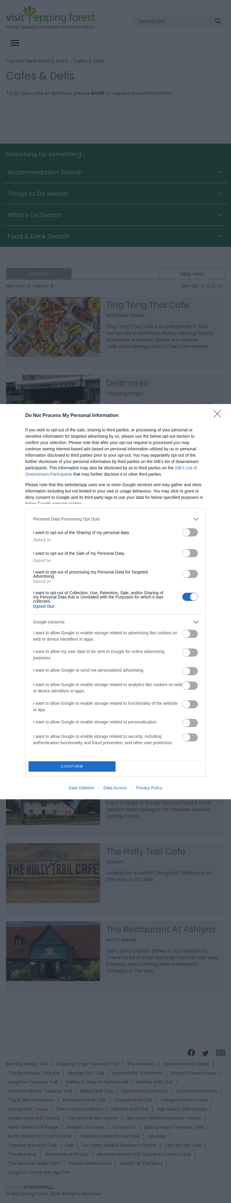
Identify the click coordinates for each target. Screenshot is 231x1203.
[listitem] (115, 519)
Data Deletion (81, 787)
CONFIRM (72, 766)
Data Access (115, 787)
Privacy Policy (149, 787)
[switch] (190, 532)
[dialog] (115, 601)
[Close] (219, 415)
